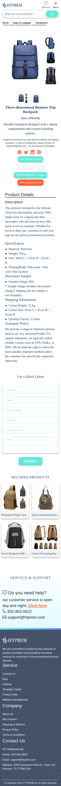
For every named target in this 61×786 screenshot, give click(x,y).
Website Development (15, 699)
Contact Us (8, 673)
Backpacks (42, 23)
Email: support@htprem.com (18, 759)
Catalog (6, 684)
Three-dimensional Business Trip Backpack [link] (24, 25)
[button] (56, 3)
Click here (37, 605)
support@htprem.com (23, 617)
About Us (7, 714)
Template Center (11, 689)
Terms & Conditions (13, 734)
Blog (5, 679)
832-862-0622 (17, 611)
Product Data (10, 694)
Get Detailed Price (30, 159)
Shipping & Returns (13, 724)
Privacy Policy (10, 729)
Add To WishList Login (30, 175)
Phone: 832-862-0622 (15, 754)
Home (5, 23)
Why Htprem (9, 719)
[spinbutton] (30, 168)
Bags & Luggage (22, 23)
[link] (5, 23)
